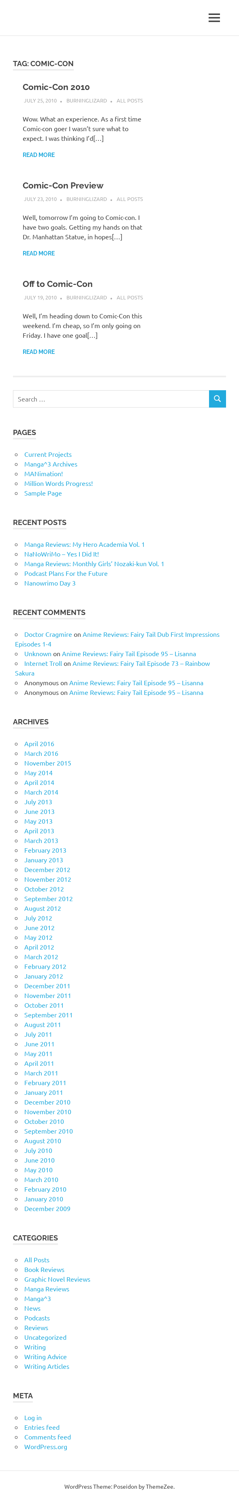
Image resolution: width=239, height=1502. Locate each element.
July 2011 (38, 1034)
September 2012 (48, 898)
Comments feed (47, 1437)
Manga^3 (37, 1298)
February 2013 (45, 850)
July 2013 (38, 801)
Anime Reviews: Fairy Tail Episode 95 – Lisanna (129, 653)
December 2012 (47, 869)
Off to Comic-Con (59, 283)
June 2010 (39, 1160)
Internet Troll (43, 663)
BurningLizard (86, 100)
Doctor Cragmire (48, 634)
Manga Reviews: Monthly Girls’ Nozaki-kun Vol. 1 (94, 563)
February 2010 (45, 1189)
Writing (35, 1347)
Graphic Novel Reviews (57, 1279)
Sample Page (43, 493)
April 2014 (39, 782)
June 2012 (39, 927)
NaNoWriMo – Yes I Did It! (61, 554)
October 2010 (44, 1121)
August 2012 (42, 908)
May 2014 (38, 772)
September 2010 (48, 1131)
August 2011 (42, 1024)
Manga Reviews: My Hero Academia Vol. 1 (84, 544)
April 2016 (39, 743)
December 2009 (47, 1208)
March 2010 (41, 1179)
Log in (33, 1417)
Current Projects (48, 454)
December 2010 (47, 1102)
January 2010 (43, 1198)
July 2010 (38, 1150)
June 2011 (39, 1044)
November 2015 (47, 763)
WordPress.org (45, 1446)
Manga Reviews (46, 1288)
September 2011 (48, 1014)
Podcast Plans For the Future (66, 573)
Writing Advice (45, 1356)
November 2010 (47, 1111)
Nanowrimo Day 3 (50, 583)
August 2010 (42, 1140)
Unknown (37, 653)
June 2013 (39, 811)
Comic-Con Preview (64, 185)
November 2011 (47, 995)
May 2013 (38, 821)
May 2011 (38, 1053)
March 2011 (41, 1073)
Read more (39, 155)
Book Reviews (44, 1269)
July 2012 (38, 918)
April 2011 (39, 1063)
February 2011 (45, 1082)
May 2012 (38, 937)
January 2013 (43, 860)
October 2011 (44, 1005)
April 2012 (39, 947)
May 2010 (38, 1169)
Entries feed (42, 1427)
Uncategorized (45, 1337)
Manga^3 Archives (50, 464)
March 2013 (41, 840)
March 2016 (41, 753)
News (32, 1308)
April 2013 (39, 830)
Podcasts (37, 1318)
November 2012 (47, 879)
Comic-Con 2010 (57, 87)
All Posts (130, 100)
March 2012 (41, 956)
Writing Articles (46, 1366)
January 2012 (43, 976)
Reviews (36, 1327)
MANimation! (43, 473)
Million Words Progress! (58, 483)
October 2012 (44, 889)
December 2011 (47, 985)
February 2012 (45, 966)
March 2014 (41, 792)
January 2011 (43, 1092)
